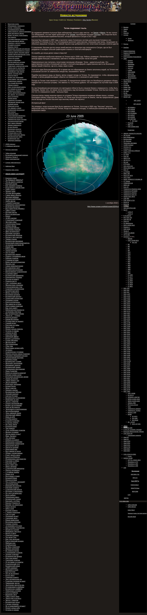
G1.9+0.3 (131, 395)
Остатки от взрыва (12, 610)
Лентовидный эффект (13, 415)
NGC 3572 (126, 336)
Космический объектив (13, 235)
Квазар (130, 238)
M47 (129, 261)
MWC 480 (126, 173)
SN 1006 (134, 418)
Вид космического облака (14, 314)
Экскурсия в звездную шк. (14, 585)
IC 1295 (130, 275)
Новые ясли (9, 474)
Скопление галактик (12, 560)
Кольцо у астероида (12, 338)
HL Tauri (126, 91)
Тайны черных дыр (12, 380)
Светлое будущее (11, 396)
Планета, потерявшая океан (15, 256)
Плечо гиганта (10, 507)
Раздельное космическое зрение (16, 377)
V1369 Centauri (128, 145)
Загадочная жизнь (11, 484)
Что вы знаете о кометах (14, 182)
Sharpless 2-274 (133, 462)
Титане (72, 34)
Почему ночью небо (12, 608)
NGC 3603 (126, 343)
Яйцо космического (12, 231)
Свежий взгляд (10, 323)
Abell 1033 (126, 441)
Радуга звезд (9, 575)
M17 (129, 256)
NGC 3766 (126, 349)
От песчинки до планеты (14, 562)
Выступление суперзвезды (15, 528)
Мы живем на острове (13, 304)
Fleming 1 (126, 227)
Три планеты (10, 428)
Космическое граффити (13, 589)
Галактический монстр (13, 489)
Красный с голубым (12, 501)
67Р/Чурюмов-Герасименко (132, 57)
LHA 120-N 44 (127, 433)
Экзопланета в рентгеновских (16, 409)
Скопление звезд (11, 518)
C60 (124, 467)
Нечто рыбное (10, 495)
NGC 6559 (126, 386)
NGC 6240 (126, 374)
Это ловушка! (10, 438)
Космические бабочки (13, 392)
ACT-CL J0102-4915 (134, 460)
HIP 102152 (137, 104)
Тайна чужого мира (12, 596)
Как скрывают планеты (13, 186)
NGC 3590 (126, 342)
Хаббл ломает (10, 189)
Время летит (9, 327)
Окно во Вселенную (12, 407)
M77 (129, 271)
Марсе (102, 33)
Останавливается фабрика (14, 587)
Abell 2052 (126, 443)
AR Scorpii (126, 135)
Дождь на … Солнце (12, 315)
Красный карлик (11, 184)
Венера (125, 27)
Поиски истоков (11, 480)
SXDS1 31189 (127, 458)
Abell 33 (126, 439)
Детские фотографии (12, 193)
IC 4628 (130, 284)
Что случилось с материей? (15, 482)
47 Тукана (126, 181)
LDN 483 (126, 198)
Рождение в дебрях (12, 461)
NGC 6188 (126, 370)
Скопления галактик (134, 435)
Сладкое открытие (12, 604)
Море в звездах (10, 388)
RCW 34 (126, 202)
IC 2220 (130, 279)
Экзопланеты (132, 78)
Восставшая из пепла (13, 451)
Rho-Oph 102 (127, 217)
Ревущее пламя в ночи (13, 375)
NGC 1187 (126, 294)
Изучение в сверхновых (14, 491)
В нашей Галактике (12, 421)
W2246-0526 (132, 516)
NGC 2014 (126, 303)
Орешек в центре (11, 390)
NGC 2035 (126, 307)
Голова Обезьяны (11, 340)
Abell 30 (126, 437)
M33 (129, 258)
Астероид (8, 350)
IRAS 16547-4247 (129, 168)
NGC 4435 (126, 353)
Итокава (130, 62)
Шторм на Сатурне (12, 529)
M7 (129, 248)
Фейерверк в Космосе (13, 531)
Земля (125, 29)
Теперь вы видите (11, 379)
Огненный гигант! (12, 516)
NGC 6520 (126, 384)
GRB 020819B (132, 505)
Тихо (129, 407)
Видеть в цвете (10, 533)
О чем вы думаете (11, 422)
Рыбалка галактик (11, 258)
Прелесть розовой (11, 447)
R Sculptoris (127, 215)
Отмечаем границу (12, 535)
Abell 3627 (126, 449)
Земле (95, 33)
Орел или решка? (11, 558)
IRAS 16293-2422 (129, 225)
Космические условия (13, 361)
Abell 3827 (126, 451)
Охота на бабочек (11, 593)
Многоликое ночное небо (14, 348)
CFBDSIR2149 (128, 183)
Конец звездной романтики (15, 262)
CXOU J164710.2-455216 (131, 150)
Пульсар (130, 123)
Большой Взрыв (11, 478)
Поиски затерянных (12, 470)
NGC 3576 (126, 338)
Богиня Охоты (10, 386)
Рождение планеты (12, 487)
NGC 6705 (126, 387)
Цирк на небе (10, 417)
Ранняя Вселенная (12, 319)
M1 (129, 244)
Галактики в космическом (14, 289)
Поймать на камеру (12, 440)
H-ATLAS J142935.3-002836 (132, 429)
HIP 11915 (137, 100)
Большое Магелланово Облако (133, 431)
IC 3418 (130, 282)
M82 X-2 (130, 124)
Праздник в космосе (12, 233)
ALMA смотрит (11, 218)
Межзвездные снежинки (14, 285)
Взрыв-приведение (12, 520)
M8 (129, 250)
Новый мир (9, 247)
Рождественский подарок (14, 541)
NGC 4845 (126, 357)
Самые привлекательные (14, 266)
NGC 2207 (126, 313)
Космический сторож (13, 499)
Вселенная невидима (12, 522)
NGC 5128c (127, 361)
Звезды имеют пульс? (13, 434)
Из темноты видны (12, 551)
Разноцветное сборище (13, 277)
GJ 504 (125, 83)
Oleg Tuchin (87, 20)
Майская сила (10, 543)
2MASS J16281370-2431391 (132, 133)
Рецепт (7, 216)
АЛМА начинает (11, 568)
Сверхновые (135, 485)
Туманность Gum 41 (129, 194)
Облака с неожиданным (13, 453)
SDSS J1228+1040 (134, 401)
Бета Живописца (128, 137)
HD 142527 (131, 115)
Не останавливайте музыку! (15, 606)
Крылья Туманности (12, 503)
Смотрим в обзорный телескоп (16, 356)
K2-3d (125, 93)
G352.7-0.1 (127, 152)
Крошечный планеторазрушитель (17, 243)
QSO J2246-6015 (133, 240)
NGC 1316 (126, 298)
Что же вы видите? (12, 573)
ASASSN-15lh (127, 428)
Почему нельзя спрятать (14, 329)
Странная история (11, 260)
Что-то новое (10, 252)
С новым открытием (12, 512)
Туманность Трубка (134, 410)
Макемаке (131, 64)
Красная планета (11, 510)
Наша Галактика (11, 371)
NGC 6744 (126, 389)
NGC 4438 (126, 355)
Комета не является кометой (15, 373)
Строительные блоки (12, 224)
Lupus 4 (130, 214)
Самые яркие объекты (13, 195)
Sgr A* (125, 210)
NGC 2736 (126, 322)
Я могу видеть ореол (12, 455)
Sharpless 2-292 (133, 464)
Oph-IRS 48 (127, 219)
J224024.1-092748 (133, 397)
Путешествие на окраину (14, 321)
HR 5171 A (126, 160)
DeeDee (126, 47)
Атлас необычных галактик (15, 430)
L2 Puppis (126, 172)
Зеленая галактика (12, 554)
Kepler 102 (126, 89)
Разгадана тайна (11, 335)
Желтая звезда (10, 342)
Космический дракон (12, 367)
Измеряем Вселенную (13, 486)
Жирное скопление (12, 549)
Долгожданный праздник (14, 358)
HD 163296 (131, 117)
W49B (130, 414)
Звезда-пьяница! (11, 382)
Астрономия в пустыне (13, 526)
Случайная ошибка (12, 472)
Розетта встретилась (12, 302)
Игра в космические (12, 214)
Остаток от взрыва (12, 331)
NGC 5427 (126, 366)
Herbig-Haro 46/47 (129, 196)
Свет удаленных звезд (13, 283)
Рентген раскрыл (11, 317)
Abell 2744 (126, 447)
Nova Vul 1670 (128, 175)
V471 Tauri (126, 177)
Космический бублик (13, 199)
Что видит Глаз (10, 537)
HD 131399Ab (132, 113)
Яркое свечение (11, 466)
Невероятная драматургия (14, 444)
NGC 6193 (126, 372)
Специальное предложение (15, 369)
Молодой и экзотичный (13, 363)
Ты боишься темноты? (14, 180)
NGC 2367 (126, 315)
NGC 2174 (126, 311)
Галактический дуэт (12, 564)
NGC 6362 (126, 380)
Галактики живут (11, 273)
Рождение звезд (11, 463)
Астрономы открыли (12, 229)
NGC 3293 (126, 330)
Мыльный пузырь (11, 570)
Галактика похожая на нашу (15, 581)
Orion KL (126, 221)
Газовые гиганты (11, 524)
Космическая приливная (14, 241)
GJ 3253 (126, 154)
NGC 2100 (126, 309)
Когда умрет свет (11, 465)
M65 (129, 267)
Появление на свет (12, 400)
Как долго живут (11, 308)
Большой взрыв (11, 426)
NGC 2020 (126, 305)
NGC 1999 (126, 301)
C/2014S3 (126, 55)
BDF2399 (135, 491)
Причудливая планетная (14, 306)
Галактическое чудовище (14, 352)
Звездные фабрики (12, 197)
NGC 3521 (126, 332)
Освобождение (10, 545)
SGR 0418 (126, 229)
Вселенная (135, 471)
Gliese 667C (127, 81)
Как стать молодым (12, 539)
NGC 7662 (126, 391)
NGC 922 (126, 292)
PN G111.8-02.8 (133, 405)
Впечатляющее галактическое (16, 272)
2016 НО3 (130, 68)
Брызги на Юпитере (12, 457)
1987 (134, 416)
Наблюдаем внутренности (14, 310)
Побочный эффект (12, 336)
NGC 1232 (126, 296)
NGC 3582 (126, 340)
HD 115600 (131, 111)
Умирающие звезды (12, 583)
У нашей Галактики (12, 203)
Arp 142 (134, 242)
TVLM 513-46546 (128, 233)
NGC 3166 (126, 324)
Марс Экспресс (10, 436)
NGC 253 (126, 288)
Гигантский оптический (14, 298)
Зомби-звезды (10, 201)
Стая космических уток (13, 287)
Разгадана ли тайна (12, 325)
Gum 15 (125, 187)
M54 (129, 265)
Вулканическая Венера (13, 556)
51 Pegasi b (127, 79)
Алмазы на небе (11, 333)
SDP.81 (126, 498)
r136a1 (126, 206)
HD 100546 (131, 109)
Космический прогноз (13, 296)
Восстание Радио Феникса (14, 208)
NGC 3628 (126, 347)
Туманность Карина (134, 408)
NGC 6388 (126, 382)
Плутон (125, 44)
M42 (129, 259)
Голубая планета (11, 419)
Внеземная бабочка (12, 228)
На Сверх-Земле (11, 424)
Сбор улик (9, 346)
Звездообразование (12, 411)
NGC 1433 (126, 300)
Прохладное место (12, 445)
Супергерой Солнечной (13, 220)
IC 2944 (130, 280)
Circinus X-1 (127, 147)
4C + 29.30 (131, 422)
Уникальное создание (13, 591)
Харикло (130, 66)
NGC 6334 (126, 376)
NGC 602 (126, 290)
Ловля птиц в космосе (13, 598)
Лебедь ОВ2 (132, 403)
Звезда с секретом (11, 401)
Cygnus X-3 (127, 149)
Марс (125, 31)
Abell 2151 (126, 445)
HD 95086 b (131, 107)
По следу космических (13, 493)
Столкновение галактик (13, 552)
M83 (129, 273)
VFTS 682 (126, 235)
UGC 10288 (131, 393)
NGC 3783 (126, 351)
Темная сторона (11, 239)
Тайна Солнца (10, 210)
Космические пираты (13, 254)
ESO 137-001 (136, 424)
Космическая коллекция (14, 270)
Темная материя (11, 250)
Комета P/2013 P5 (129, 53)
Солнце (132, 24)
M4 (129, 246)
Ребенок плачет (10, 249)
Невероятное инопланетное (15, 205)
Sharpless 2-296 (133, 466)
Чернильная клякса (12, 497)
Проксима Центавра (130, 143)
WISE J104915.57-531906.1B (132, 179)
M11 (129, 252)
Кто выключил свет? (12, 268)
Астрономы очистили (13, 312)
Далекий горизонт (11, 394)
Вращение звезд (11, 594)
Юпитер (126, 33)
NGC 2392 (126, 317)
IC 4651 (130, 286)
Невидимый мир (11, 449)
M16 (129, 254)
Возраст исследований (13, 405)
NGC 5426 (126, 365)
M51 (129, 263)
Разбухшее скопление (13, 384)
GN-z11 (135, 477)
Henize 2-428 (132, 412)
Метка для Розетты (12, 293)
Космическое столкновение (15, 398)
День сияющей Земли (13, 413)
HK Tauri (134, 121)
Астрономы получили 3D (14, 245)
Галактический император (14, 468)
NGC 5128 (126, 359)
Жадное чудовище (12, 432)
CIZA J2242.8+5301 (129, 454)
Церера (130, 60)
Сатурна (97, 34)
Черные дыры (10, 191)
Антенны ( (126, 236)
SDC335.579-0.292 (129, 208)
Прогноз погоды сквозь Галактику (17, 354)
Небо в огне (9, 508)
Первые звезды (10, 226)
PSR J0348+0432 (133, 126)
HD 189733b (132, 119)
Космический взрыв (12, 566)
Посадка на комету (12, 279)
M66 (129, 269)
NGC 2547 (126, 321)
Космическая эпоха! (12, 602)
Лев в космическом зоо (13, 579)
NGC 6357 (126, 378)
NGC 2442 (126, 319)
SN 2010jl (135, 420)
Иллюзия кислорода (12, 207)
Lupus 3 (130, 212)
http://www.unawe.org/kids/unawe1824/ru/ (103, 206)
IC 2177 (130, 277)
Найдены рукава (11, 359)
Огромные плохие (11, 300)
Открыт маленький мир (13, 403)
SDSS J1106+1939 (134, 399)
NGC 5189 (126, 363)
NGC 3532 (126, 334)
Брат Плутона (10, 572)
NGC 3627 (126, 345)
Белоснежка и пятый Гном (14, 187)
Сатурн (125, 35)
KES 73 (125, 170)
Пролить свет (10, 264)
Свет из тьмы (10, 514)
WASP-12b (126, 97)
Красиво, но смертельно (14, 505)
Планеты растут (11, 281)
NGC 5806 (126, 368)
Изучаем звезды (11, 212)
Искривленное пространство (15, 459)
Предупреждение (11, 344)
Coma (130, 456)
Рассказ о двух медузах (13, 237)
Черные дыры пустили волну (137, 513)
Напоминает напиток (12, 365)
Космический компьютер (14, 275)
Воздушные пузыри (12, 476)
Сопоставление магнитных (16, 115)
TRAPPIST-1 (127, 95)
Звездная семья (10, 222)
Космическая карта (12, 291)
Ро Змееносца (128, 223)
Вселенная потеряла (12, 294)
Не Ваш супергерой (12, 547)
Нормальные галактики (13, 442)
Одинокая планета (12, 577)
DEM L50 (126, 185)
